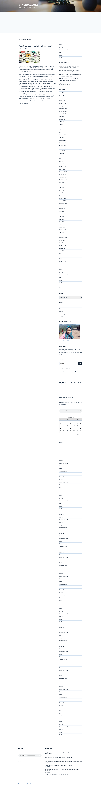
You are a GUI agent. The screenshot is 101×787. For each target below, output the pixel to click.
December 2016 (63, 264)
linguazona (28, 4)
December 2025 (63, 108)
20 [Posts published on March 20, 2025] (70, 428)
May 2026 (61, 95)
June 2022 (61, 219)
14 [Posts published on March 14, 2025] (74, 425)
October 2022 (62, 208)
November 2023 (63, 174)
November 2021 (63, 237)
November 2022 (63, 206)
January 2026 (62, 106)
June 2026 (61, 92)
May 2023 (61, 190)
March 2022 (62, 227)
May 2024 (61, 158)
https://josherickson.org (64, 66)
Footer (60, 306)
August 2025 (62, 119)
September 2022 (63, 211)
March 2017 (62, 258)
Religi (60, 55)
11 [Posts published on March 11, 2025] (63, 425)
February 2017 (62, 261)
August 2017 (62, 248)
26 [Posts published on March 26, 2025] (67, 430)
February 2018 (62, 245)
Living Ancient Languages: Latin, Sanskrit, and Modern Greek (59, 757)
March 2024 (62, 164)
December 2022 (63, 203)
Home (60, 308)
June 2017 (61, 250)
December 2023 (63, 171)
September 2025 (63, 116)
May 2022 (61, 221)
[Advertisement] (50, 22)
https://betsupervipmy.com (65, 74)
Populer (61, 52)
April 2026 (61, 98)
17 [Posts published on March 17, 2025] (60, 428)
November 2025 (63, 111)
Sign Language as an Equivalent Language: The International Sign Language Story (63, 761)
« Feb (64, 434)
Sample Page (62, 314)
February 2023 (62, 198)
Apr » (78, 434)
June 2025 (61, 124)
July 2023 (61, 185)
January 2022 (62, 232)
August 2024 (62, 150)
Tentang (61, 316)
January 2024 (62, 169)
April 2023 (61, 192)
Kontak (61, 311)
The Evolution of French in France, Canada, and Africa (57, 774)
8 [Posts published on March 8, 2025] (77, 423)
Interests (61, 47)
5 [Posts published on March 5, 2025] (67, 423)
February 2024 (62, 166)
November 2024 (63, 142)
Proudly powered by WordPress (25, 783)
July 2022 (61, 216)
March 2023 (62, 195)
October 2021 (62, 240)
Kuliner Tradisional (63, 49)
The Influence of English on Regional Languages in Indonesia (58, 765)
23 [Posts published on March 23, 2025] (80, 428)
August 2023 (62, 182)
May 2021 (61, 242)
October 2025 (62, 113)
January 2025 (62, 137)
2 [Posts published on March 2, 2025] (80, 421)
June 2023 (61, 187)
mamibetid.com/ (63, 70)
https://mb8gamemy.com (65, 78)
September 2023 (63, 179)
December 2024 (63, 140)
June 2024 (61, 156)
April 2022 (61, 224)
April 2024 (61, 161)
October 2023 (62, 177)
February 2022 (62, 229)
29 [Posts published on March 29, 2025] (77, 430)
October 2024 (62, 145)
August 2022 (62, 214)
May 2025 (61, 127)
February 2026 (62, 103)
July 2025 (61, 121)
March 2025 (62, 132)
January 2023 (62, 200)
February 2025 (62, 134)
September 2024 (63, 148)
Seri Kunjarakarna (63, 57)
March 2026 (62, 100)
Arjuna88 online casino (64, 83)
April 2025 (61, 129)
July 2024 (61, 153)
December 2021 (63, 235)
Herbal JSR (61, 44)
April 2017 (61, 256)
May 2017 (61, 253)
